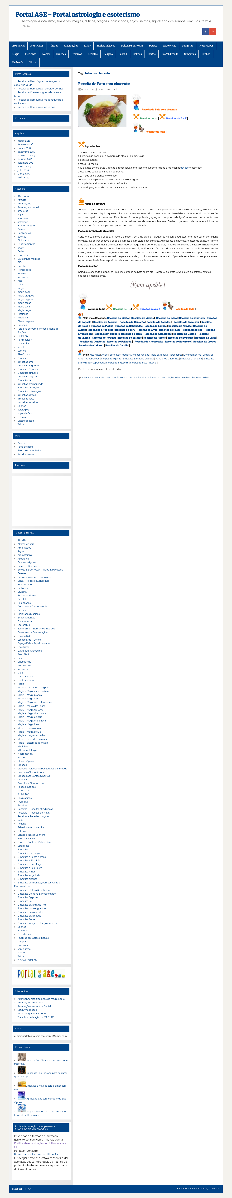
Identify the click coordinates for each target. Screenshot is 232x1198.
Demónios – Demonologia (32, 606)
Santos (151, 54)
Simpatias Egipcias (28, 897)
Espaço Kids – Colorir (29, 639)
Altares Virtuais (26, 544)
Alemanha (87, 377)
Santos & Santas (26, 838)
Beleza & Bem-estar (132, 45)
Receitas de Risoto (118, 318)
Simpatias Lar (25, 901)
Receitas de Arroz (147, 329)
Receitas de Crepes (204, 341)
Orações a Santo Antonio (31, 772)
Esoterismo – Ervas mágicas (33, 632)
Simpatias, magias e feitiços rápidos (37, 923)
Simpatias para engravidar (32, 908)
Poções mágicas (27, 786)
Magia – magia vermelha (31, 735)
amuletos (23, 210)
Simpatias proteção (28, 387)
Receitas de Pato (155, 131)
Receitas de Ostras (167, 318)
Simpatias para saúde (29, 915)
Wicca (32, 62)
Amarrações (71, 45)
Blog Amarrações (27, 1009)
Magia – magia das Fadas (31, 706)
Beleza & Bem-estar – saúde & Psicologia (40, 569)
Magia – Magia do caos (30, 709)
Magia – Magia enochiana (32, 720)
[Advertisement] (41, 501)
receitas (115, 89)
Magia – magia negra (29, 728)
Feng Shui (187, 45)
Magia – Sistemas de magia (33, 742)
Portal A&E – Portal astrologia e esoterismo (77, 14)
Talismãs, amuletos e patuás (33, 937)
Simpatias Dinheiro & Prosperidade (37, 893)
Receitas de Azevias (179, 326)
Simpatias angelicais (117, 362)
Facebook (17, 1189)
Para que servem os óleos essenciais (38, 328)
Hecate (22, 266)
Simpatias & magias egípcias (138, 358)
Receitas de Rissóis (154, 337)
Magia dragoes (26, 295)
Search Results (170, 54)
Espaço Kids (24, 636)
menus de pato (102, 377)
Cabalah (22, 599)
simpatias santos (27, 395)
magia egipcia (25, 299)
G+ (29, 1189)
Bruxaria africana (27, 595)
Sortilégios (23, 930)
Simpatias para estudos (30, 912)
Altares (54, 45)
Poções (22, 332)
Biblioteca (23, 588)
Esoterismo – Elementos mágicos (36, 628)
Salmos (137, 54)
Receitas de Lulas (205, 337)
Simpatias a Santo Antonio (32, 857)
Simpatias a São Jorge (30, 864)
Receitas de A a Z (176, 118)
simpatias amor (26, 361)
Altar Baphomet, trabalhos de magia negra (41, 998)
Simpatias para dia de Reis (32, 904)
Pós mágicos (25, 339)
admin (102, 89)
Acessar (22, 443)
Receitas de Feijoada (119, 341)
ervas (21, 247)
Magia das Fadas (159, 354)
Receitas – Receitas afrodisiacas (35, 809)
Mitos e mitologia (27, 750)
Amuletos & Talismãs (167, 358)
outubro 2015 (25, 159)
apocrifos (23, 218)
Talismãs (22, 417)
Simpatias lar (25, 380)
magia (21, 288)
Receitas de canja (131, 333)
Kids (20, 280)
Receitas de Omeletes (92, 341)
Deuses (153, 45)
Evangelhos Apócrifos (30, 650)
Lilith (20, 284)
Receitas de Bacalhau (186, 322)
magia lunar (24, 306)
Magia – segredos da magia (33, 739)
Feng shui (23, 255)
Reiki (20, 820)
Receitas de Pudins (102, 326)
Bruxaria (22, 591)
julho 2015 (23, 170)
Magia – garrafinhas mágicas (33, 687)
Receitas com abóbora (107, 333)
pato (113, 377)
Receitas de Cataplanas (157, 333)
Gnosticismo (24, 661)
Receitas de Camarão (132, 322)
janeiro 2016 (24, 148)
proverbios (23, 343)
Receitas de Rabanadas (128, 326)
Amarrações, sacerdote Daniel (34, 1006)
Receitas (92, 54)
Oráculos (77, 54)
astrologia (23, 222)
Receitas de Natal (169, 329)
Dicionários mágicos (29, 613)
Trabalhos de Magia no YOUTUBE (36, 1017)
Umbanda (17, 62)
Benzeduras (24, 233)
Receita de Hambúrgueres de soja (36, 107)
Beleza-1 (22, 573)
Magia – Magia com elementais (35, 702)
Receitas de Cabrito (116, 345)
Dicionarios (24, 240)
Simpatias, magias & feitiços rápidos (129, 354)
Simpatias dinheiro (28, 372)
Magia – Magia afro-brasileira (33, 691)
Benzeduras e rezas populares (34, 577)
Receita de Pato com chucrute (104, 84)
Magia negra (24, 310)
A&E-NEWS (37, 45)
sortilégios (23, 409)
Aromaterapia (25, 555)
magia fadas (24, 302)
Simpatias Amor (26, 871)
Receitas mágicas (192, 329)
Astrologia (23, 558)
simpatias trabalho (28, 402)
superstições (25, 413)
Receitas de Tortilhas (104, 337)
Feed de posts (25, 446)
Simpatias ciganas (111, 358)
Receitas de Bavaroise (178, 341)
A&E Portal (18, 45)
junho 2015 (23, 173)
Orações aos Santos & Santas (34, 775)
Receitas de (94, 329)
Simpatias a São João (29, 860)
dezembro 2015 (26, 151)
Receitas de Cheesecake (149, 341)
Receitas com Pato (181, 377)
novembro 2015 (26, 155)
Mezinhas (30, 54)
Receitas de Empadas (180, 337)
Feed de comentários (29, 450)
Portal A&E (23, 336)
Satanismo (23, 845)
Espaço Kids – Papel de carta (34, 643)
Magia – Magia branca (30, 695)
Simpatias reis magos (29, 391)
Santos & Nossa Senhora (31, 834)
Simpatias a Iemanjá (191, 358)
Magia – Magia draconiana (32, 713)
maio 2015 (23, 177)
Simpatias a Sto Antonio (143, 362)
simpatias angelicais (28, 365)
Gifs (20, 262)
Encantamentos (192, 354)
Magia (15, 54)
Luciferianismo (26, 680)
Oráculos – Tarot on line (31, 783)
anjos (20, 214)
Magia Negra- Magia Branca (33, 1013)
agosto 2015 (24, 166)
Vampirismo (24, 949)
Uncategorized (26, 420)
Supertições (24, 934)
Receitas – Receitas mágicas (33, 816)
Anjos (87, 45)
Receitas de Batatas (129, 337)
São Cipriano (24, 354)
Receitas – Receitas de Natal (33, 812)
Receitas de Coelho (184, 333)
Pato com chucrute (127, 377)
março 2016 (24, 140)
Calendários (24, 603)
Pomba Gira (24, 790)
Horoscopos (206, 45)
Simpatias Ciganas (28, 369)
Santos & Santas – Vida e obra (34, 842)
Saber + (123, 54)
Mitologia (23, 317)
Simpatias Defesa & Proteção (34, 890)
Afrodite (22, 199)
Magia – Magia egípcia (30, 717)
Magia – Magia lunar (29, 724)
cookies (22, 236)
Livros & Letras (26, 676)
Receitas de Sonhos (155, 326)
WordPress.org (26, 454)
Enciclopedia (25, 621)
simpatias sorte (26, 398)
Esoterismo (169, 45)
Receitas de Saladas (158, 322)
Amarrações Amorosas (30, 1002)
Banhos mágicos (106, 45)
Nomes (46, 54)
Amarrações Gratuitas (29, 207)
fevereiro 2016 (25, 144)
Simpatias (190, 54)
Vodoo (21, 952)
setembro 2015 (26, 162)
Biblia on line (25, 584)
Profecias (23, 801)
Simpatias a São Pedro (30, 867)
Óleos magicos (26, 321)
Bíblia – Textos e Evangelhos (33, 580)
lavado (185, 167)
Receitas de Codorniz (91, 345)
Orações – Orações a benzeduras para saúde (42, 768)
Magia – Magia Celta (29, 698)
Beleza (21, 229)
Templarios (24, 941)
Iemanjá (22, 273)
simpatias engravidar (29, 376)
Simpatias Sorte (26, 919)
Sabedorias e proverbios (31, 827)
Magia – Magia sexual (29, 731)
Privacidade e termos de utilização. (36, 1154)
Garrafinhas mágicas (29, 258)
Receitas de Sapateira (192, 318)
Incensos (23, 277)
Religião (108, 54)
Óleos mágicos (26, 761)
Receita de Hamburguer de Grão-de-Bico (40, 88)
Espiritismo (23, 647)
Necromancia (25, 753)
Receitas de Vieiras (142, 318)
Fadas (21, 251)
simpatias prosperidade (30, 384)
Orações (61, 54)
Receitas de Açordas (105, 322)
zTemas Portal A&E (28, 960)
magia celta (24, 291)
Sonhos (206, 54)
